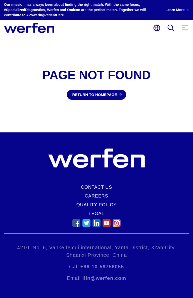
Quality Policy (96, 204)
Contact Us (96, 187)
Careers (96, 195)
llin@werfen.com (104, 278)
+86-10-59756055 (102, 266)
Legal (97, 213)
